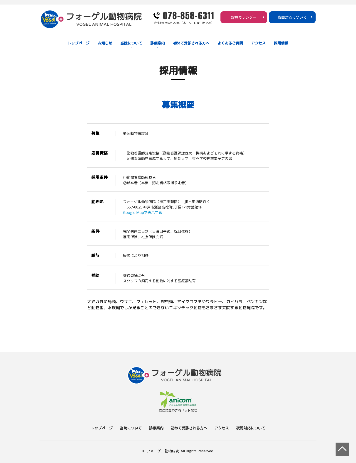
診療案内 (157, 43)
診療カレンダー (244, 17)
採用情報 (281, 43)
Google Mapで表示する (142, 212)
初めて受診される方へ (191, 43)
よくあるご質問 (230, 43)
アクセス (258, 43)
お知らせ (105, 43)
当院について (131, 43)
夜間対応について (292, 17)
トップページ (78, 43)
